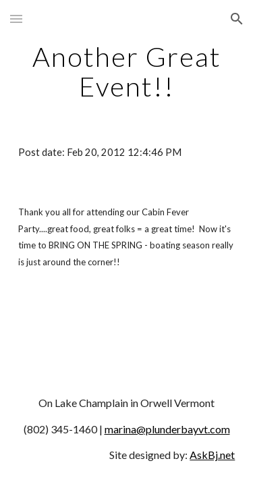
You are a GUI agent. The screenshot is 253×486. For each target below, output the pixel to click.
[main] (127, 71)
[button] (16, 18)
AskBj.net (212, 454)
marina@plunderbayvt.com (167, 429)
